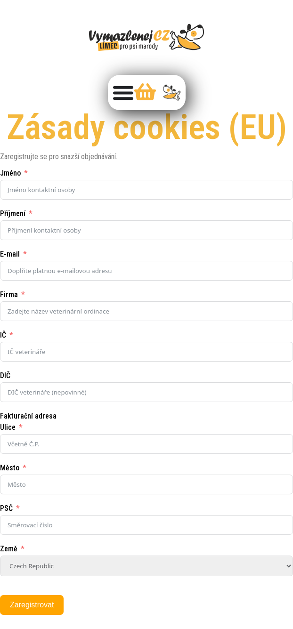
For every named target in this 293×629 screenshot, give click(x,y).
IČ (3, 335)
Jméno (10, 173)
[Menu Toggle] (123, 92)
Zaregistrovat (32, 605)
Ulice (8, 427)
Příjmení (12, 213)
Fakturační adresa (28, 415)
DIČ (5, 375)
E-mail (10, 254)
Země (8, 548)
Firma (9, 294)
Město (9, 467)
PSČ (6, 508)
